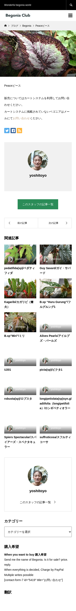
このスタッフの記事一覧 (38, 204)
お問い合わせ (21, 118)
